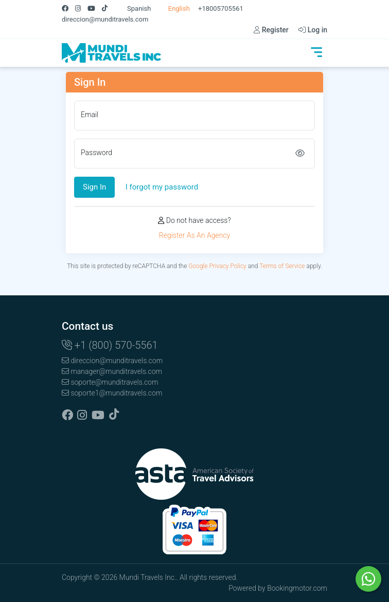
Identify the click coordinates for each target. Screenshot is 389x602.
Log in (312, 30)
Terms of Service (282, 266)
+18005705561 (220, 8)
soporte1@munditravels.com (112, 393)
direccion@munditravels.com (105, 19)
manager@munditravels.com (112, 371)
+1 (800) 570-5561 (110, 345)
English (173, 8)
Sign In (94, 187)
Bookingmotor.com (297, 588)
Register (271, 30)
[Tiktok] (108, 8)
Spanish (134, 8)
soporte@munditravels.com (110, 382)
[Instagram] (81, 8)
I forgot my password (162, 187)
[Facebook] (68, 8)
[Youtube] (94, 8)
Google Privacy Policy (217, 266)
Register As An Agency (194, 235)
